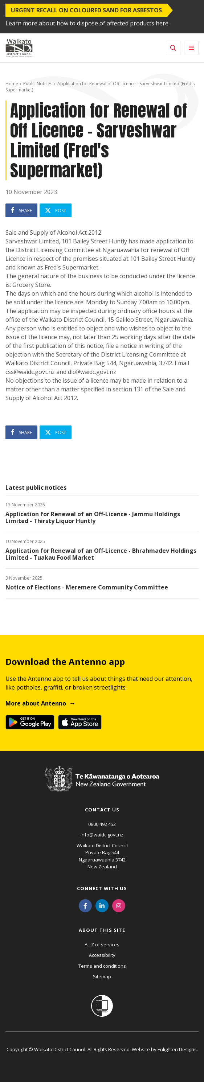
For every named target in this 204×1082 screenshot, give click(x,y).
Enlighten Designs (177, 1049)
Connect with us (102, 888)
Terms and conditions (102, 966)
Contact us (102, 809)
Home (11, 84)
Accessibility (102, 955)
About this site (102, 930)
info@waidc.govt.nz (102, 834)
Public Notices (37, 84)
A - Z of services (102, 944)
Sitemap (102, 976)
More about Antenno (35, 703)
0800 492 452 (102, 824)
